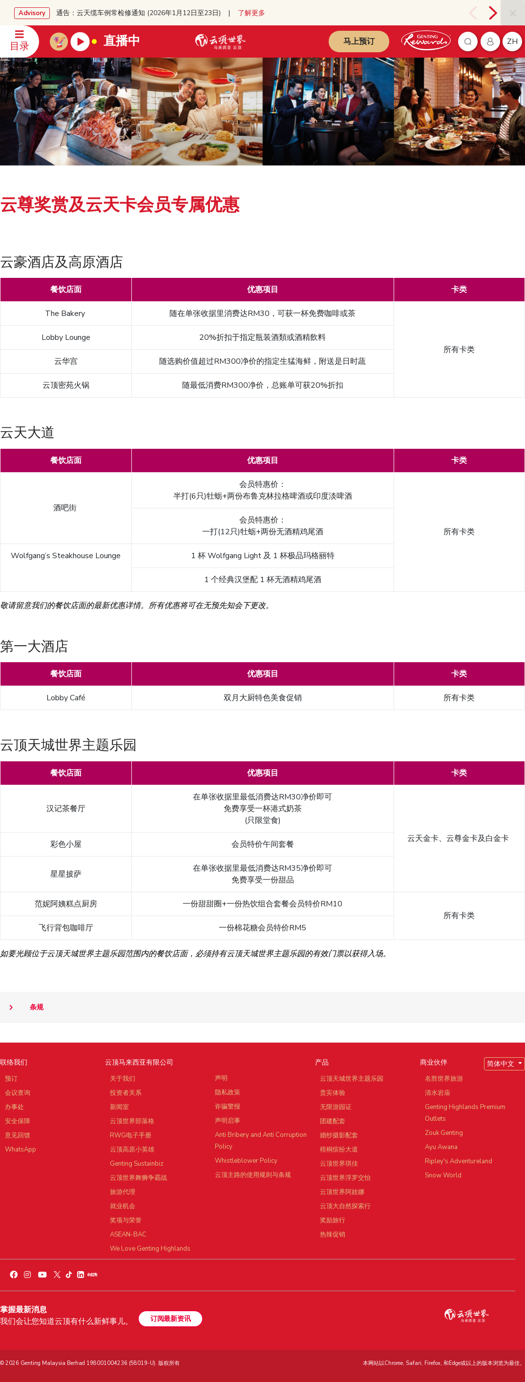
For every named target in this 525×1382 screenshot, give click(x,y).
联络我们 (13, 1062)
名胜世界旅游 (444, 1078)
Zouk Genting (444, 1133)
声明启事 (227, 1120)
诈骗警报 (227, 1106)
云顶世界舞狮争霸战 (138, 1177)
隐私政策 (227, 1092)
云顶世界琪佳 (339, 1163)
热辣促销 (332, 1234)
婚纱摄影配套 (339, 1135)
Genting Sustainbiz (137, 1163)
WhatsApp (20, 1149)
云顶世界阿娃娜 (342, 1192)
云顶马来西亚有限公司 (139, 1062)
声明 (221, 1078)
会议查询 (17, 1093)
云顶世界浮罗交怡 (345, 1177)
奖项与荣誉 (126, 1220)
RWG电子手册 (130, 1135)
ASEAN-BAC (128, 1234)
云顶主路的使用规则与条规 (253, 1175)
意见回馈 (17, 1135)
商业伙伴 (433, 1062)
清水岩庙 (437, 1093)
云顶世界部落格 (132, 1121)
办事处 (14, 1107)
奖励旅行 (332, 1220)
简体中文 (501, 1063)
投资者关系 (126, 1093)
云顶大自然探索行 (345, 1206)
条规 (21, 1007)
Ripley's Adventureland (458, 1161)
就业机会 (122, 1206)
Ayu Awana (441, 1147)
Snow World (443, 1175)
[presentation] (474, 12)
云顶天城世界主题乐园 (351, 1078)
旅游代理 (122, 1192)
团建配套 (332, 1121)
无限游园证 (336, 1107)
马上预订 (359, 41)
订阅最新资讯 (170, 1318)
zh (512, 41)
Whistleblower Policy (246, 1160)
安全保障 (17, 1121)
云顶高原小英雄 (132, 1149)
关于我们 (122, 1078)
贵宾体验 (332, 1093)
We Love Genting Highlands (150, 1248)
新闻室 (119, 1107)
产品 (322, 1062)
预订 (11, 1078)
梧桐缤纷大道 (339, 1149)
